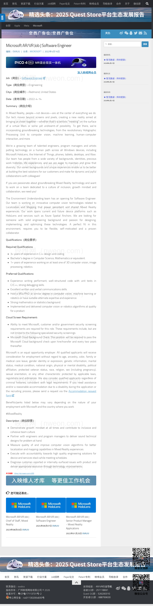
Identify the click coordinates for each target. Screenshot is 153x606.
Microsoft (37, 25)
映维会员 (94, 3)
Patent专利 (79, 3)
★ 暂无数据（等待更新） (115, 61)
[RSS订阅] (145, 35)
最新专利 (107, 94)
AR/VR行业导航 (104, 588)
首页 (5, 3)
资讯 (14, 3)
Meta (26, 25)
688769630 (104, 599)
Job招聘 (52, 3)
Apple (17, 25)
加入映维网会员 (86, 74)
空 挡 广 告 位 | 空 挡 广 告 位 (51, 35)
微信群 (137, 3)
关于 (127, 3)
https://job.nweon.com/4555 (24, 475)
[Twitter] (135, 35)
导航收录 (107, 3)
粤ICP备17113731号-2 (30, 595)
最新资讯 (107, 57)
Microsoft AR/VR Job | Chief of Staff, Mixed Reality (17, 522)
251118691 (102, 592)
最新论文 (107, 75)
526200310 (104, 595)
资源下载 (25, 3)
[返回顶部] (76, 584)
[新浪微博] (121, 35)
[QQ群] (131, 35)
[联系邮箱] (140, 35)
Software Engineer (33, 80)
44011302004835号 (34, 599)
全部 (8, 25)
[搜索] (147, 3)
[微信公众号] (126, 35)
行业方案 (39, 3)
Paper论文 (64, 3)
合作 (118, 3)
